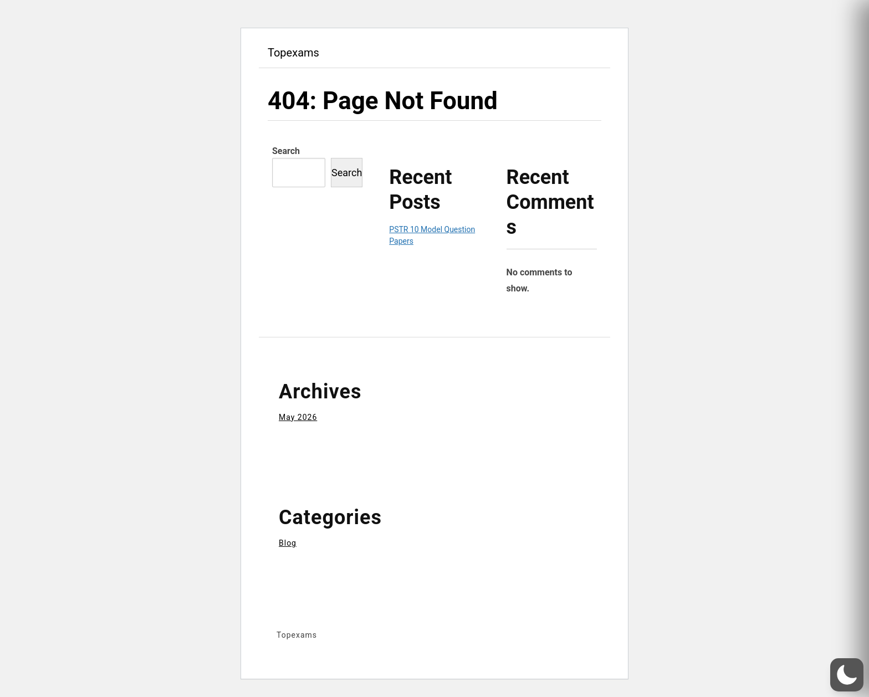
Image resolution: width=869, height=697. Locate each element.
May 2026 (298, 417)
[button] (846, 674)
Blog (288, 543)
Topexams (293, 52)
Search (286, 151)
